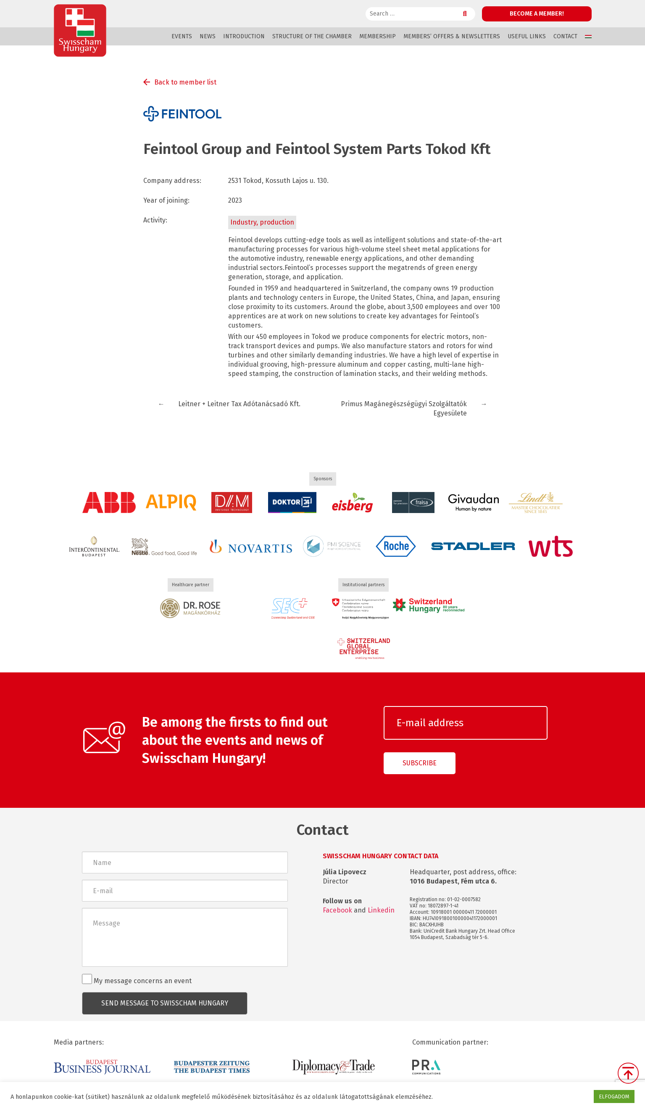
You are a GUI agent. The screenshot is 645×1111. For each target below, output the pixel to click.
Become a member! (537, 13)
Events (181, 36)
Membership (377, 36)
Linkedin (381, 910)
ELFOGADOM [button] (614, 1096)
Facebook (337, 910)
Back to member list (185, 82)
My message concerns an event (137, 979)
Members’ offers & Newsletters (451, 36)
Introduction (244, 36)
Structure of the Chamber (312, 36)
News (208, 36)
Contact (565, 36)
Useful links (527, 36)
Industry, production (262, 222)
